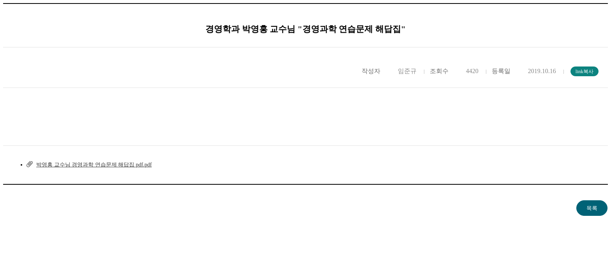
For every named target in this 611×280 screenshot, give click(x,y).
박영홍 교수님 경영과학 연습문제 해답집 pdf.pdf (94, 165)
